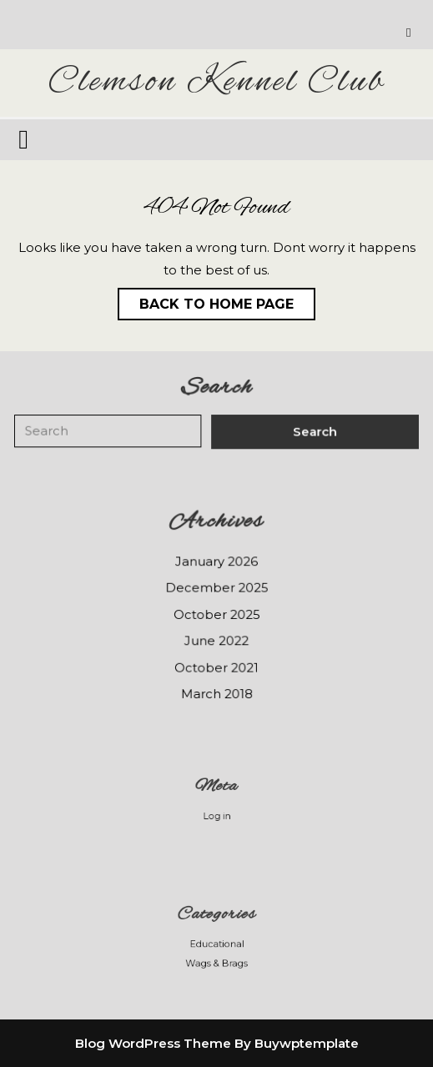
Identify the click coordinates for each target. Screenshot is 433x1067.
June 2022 (216, 639)
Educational (216, 944)
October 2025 (216, 614)
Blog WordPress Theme (153, 1043)
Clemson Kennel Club (216, 82)
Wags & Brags (217, 961)
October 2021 (217, 666)
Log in (216, 815)
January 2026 (217, 561)
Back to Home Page (206, 300)
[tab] (25, 139)
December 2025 (217, 587)
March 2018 (216, 692)
